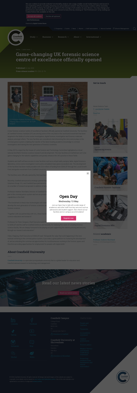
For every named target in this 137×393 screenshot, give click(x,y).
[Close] (87, 173)
